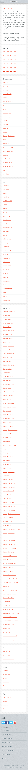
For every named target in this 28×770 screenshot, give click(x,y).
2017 (7, 59)
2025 (7, 51)
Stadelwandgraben (7, 158)
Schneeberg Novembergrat (8, 426)
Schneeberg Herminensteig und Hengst (11, 529)
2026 (4, 51)
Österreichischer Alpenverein (7, 750)
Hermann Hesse (6, 674)
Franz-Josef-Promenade (8, 101)
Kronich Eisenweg (7, 250)
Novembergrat (6, 143)
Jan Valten (5, 678)
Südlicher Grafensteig (7, 162)
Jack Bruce (5, 701)
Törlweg (4, 292)
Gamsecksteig (6, 208)
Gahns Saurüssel (6, 372)
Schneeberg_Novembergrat (9, 502)
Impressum (21, 765)
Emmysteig (5, 86)
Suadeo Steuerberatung (6, 738)
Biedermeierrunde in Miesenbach (10, 636)
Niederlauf (5, 139)
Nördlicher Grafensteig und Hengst (10, 590)
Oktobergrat (5, 155)
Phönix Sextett (6, 708)
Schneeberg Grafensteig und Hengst (10, 430)
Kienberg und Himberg (7, 319)
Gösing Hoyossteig (7, 388)
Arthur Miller (5, 670)
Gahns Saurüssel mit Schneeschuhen (11, 613)
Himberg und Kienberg (7, 338)
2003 (15, 71)
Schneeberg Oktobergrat (8, 346)
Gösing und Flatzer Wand (8, 353)
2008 (11, 67)
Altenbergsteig (6, 189)
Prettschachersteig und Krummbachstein (11, 391)
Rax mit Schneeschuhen (8, 376)
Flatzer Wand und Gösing (8, 330)
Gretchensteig (6, 212)
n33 (17, 767)
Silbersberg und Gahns (8, 323)
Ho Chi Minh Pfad (6, 231)
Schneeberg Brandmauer (8, 567)
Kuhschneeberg (6, 116)
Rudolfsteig (5, 273)
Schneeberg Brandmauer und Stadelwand (11, 514)
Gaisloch (5, 204)
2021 (7, 55)
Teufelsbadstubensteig (8, 288)
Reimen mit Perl (6, 655)
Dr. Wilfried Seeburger (6, 734)
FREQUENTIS (3, 758)
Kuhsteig (5, 120)
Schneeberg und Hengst (8, 517)
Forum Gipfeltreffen (5, 754)
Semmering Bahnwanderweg (9, 311)
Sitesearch (21, 767)
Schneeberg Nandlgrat (7, 433)
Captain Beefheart (7, 697)
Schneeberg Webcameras (6, 746)
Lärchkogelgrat (6, 124)
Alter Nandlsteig (6, 605)
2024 (11, 51)
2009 (7, 67)
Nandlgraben (5, 128)
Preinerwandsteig (6, 262)
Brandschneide (6, 197)
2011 (15, 63)
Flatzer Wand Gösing (7, 315)
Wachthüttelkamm (7, 300)
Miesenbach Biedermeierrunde (9, 407)
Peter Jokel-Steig (6, 258)
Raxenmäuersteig (7, 265)
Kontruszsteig (6, 246)
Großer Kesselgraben (7, 227)
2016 (11, 59)
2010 (4, 67)
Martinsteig (5, 254)
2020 (11, 55)
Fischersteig (5, 97)
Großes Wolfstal (6, 223)
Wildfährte (5, 284)
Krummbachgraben (7, 113)
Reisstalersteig (6, 269)
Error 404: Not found (8, 8)
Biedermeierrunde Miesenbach (9, 445)
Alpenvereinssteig (7, 185)
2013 (7, 63)
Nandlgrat (5, 132)
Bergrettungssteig (7, 82)
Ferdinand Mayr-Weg (7, 94)
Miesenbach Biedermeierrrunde (9, 575)
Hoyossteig (5, 235)
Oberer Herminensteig (8, 151)
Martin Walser (6, 682)
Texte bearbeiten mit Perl (8, 659)
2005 (7, 71)
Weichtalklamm (6, 174)
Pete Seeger (5, 705)
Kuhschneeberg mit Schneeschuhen (10, 582)
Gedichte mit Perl (6, 651)
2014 (4, 63)
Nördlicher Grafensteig (8, 147)
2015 (15, 59)
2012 (11, 63)
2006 (4, 71)
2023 (15, 51)
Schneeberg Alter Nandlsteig (9, 483)
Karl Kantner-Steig (7, 239)
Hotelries (5, 105)
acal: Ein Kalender (5, 730)
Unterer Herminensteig (8, 166)
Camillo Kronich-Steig (7, 201)
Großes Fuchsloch (7, 220)
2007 (15, 67)
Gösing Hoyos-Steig (7, 334)
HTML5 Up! (12, 767)
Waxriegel (5, 170)
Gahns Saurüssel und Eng (8, 639)
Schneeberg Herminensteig (9, 487)
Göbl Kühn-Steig (6, 216)
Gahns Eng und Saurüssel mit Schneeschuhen (12, 578)
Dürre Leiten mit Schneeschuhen (10, 556)
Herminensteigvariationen (8, 609)
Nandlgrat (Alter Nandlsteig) (9, 136)
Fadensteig (5, 90)
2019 (15, 55)
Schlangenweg (6, 277)
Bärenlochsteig (6, 193)
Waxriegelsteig (6, 296)
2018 (4, 59)
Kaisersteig (5, 242)
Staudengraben (6, 281)
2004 (11, 71)
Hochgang (5, 109)
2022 (4, 55)
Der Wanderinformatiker (6, 742)
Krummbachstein (6, 475)
